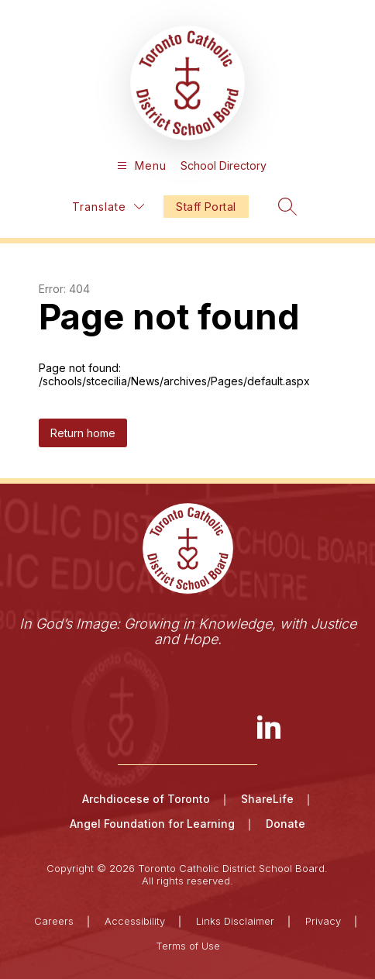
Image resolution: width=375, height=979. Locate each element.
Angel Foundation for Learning (152, 823)
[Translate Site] (108, 206)
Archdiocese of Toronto (146, 798)
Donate (285, 823)
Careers (54, 921)
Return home (82, 433)
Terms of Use (188, 945)
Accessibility (135, 921)
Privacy (323, 921)
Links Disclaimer (235, 921)
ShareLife (267, 798)
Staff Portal (206, 206)
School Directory (224, 165)
